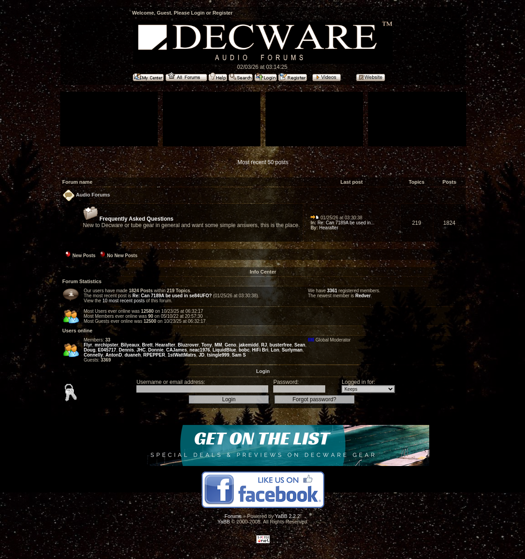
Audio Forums (93, 194)
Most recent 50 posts (263, 162)
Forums (232, 516)
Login (198, 13)
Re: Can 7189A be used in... (345, 222)
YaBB (224, 521)
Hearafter (328, 227)
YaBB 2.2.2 (287, 516)
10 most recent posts (123, 300)
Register (223, 13)
